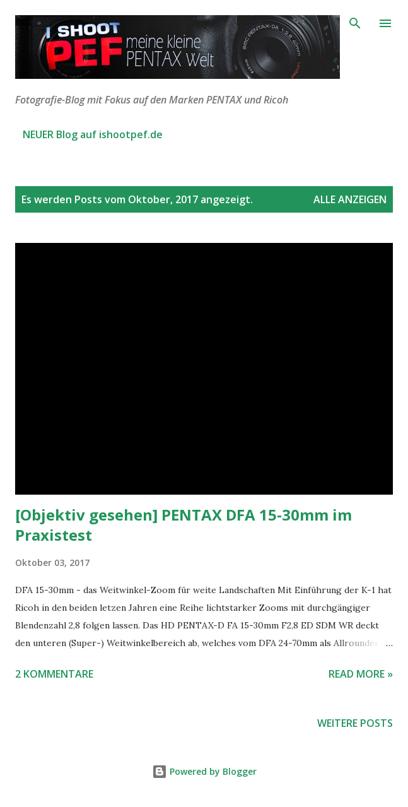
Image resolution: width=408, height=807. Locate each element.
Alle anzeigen (350, 199)
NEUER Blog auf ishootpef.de (93, 134)
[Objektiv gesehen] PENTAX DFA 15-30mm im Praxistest (183, 524)
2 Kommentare (54, 674)
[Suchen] (355, 22)
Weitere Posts (355, 723)
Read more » (361, 674)
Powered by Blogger (204, 771)
